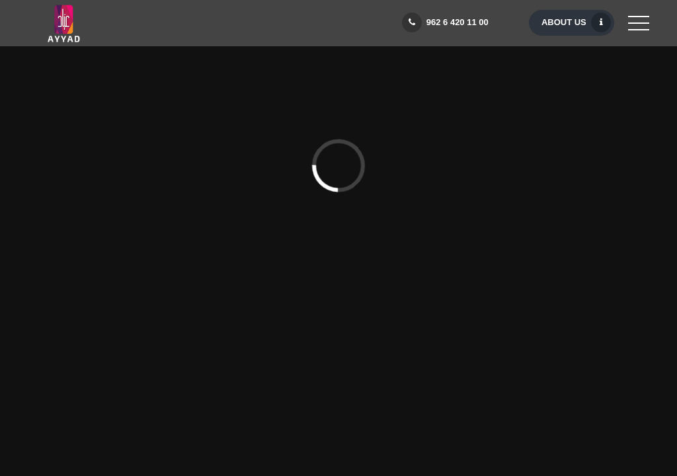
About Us (576, 22)
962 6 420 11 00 (447, 22)
